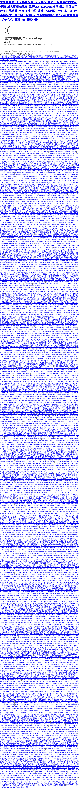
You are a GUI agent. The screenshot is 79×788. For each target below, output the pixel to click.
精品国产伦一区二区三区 (52, 115)
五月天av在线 (9, 241)
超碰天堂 (65, 176)
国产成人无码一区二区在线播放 (12, 442)
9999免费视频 (72, 358)
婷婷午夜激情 (57, 379)
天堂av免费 (27, 188)
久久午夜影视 (4, 551)
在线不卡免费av (44, 423)
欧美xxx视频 (66, 779)
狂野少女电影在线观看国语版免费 (25, 285)
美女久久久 (20, 383)
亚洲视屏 (70, 289)
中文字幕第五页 (42, 349)
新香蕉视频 (43, 343)
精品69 (37, 777)
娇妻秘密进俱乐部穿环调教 (29, 228)
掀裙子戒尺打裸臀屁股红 (45, 180)
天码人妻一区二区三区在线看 (44, 689)
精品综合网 (57, 127)
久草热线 (35, 192)
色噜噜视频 (28, 287)
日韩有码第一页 (5, 609)
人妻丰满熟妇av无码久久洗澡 (56, 218)
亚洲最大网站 (8, 649)
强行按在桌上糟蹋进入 (31, 251)
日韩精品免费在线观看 (16, 213)
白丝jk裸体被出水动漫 (23, 167)
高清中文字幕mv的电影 (39, 167)
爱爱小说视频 (4, 385)
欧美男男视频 (29, 127)
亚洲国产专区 (9, 86)
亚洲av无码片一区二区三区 (11, 697)
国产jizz (4, 458)
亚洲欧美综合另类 (49, 465)
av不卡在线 (32, 525)
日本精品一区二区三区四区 (45, 197)
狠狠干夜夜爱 (38, 104)
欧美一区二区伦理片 (59, 760)
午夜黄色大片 (48, 247)
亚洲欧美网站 (70, 626)
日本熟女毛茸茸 (11, 63)
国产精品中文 (32, 764)
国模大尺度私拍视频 (64, 756)
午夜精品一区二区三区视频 (35, 224)
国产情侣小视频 (35, 65)
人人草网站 (24, 218)
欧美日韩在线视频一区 (66, 184)
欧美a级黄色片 (25, 379)
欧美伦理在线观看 (60, 180)
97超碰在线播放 (10, 203)
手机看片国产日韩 (49, 448)
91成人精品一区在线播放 (31, 528)
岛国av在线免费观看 (46, 469)
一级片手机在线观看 (47, 557)
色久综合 (45, 584)
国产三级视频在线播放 (61, 645)
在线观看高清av (53, 349)
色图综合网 (31, 630)
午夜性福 (7, 771)
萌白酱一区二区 (29, 94)
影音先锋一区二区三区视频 (30, 371)
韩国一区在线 (48, 352)
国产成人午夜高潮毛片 (64, 172)
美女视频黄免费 (10, 421)
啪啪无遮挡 (39, 243)
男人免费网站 (44, 75)
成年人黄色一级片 (14, 165)
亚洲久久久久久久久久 (22, 704)
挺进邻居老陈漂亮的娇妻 (62, 197)
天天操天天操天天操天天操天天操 (52, 582)
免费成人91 (44, 100)
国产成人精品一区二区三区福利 (45, 322)
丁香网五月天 (7, 636)
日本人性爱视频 (31, 146)
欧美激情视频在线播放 (61, 366)
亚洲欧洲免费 (61, 140)
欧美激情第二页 (27, 174)
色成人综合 (54, 754)
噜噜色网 (43, 203)
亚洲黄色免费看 (7, 155)
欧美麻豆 (39, 561)
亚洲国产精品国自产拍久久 (69, 243)
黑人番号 (17, 130)
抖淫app (32, 777)
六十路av (21, 410)
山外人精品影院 (52, 341)
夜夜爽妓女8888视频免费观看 (33, 708)
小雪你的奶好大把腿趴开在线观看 (31, 83)
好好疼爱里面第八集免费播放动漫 (19, 88)
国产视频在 (22, 609)
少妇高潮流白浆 (59, 352)
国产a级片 (61, 636)
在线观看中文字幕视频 (18, 291)
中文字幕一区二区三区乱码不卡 (15, 224)
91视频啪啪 (67, 722)
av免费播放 (49, 460)
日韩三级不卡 (24, 605)
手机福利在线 (42, 540)
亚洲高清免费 (35, 469)
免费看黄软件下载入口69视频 (28, 559)
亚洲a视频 (21, 553)
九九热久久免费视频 (68, 314)
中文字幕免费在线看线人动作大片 (18, 681)
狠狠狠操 (63, 607)
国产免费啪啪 (55, 178)
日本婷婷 (61, 109)
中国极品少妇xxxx (48, 507)
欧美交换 (40, 285)
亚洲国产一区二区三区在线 (60, 211)
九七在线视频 (25, 469)
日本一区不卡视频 (72, 505)
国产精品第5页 (10, 73)
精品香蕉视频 (22, 243)
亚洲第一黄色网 (53, 289)
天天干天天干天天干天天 (17, 416)
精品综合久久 (42, 291)
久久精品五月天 (48, 144)
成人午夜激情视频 (61, 245)
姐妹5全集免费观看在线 (37, 611)
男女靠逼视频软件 (25, 599)
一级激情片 (44, 251)
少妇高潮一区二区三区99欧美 (37, 86)
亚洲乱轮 (47, 268)
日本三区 (66, 90)
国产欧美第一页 (51, 113)
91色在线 (3, 396)
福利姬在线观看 (24, 65)
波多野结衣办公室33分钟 (44, 155)
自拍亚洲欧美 (62, 194)
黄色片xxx (70, 128)
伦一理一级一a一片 (49, 81)
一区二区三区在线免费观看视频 (43, 645)
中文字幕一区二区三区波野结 (24, 484)
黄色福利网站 (47, 157)
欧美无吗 (19, 394)
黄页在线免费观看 (30, 404)
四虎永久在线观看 (28, 84)
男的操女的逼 (61, 548)
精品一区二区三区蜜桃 (28, 161)
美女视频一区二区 (8, 637)
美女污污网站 (19, 504)
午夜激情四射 (4, 779)
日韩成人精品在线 (70, 266)
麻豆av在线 (52, 477)
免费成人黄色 (72, 549)
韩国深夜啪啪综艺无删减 (10, 249)
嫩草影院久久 (4, 151)
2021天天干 (30, 264)
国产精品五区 (13, 549)
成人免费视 (34, 379)
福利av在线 (45, 438)
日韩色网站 (37, 523)
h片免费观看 (56, 586)
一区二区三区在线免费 (27, 398)
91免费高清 (36, 283)
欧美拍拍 (59, 81)
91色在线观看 (20, 176)
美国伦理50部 (39, 257)
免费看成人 (73, 370)
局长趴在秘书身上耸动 (24, 660)
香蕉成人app (71, 725)
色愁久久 (29, 502)
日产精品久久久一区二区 (61, 84)
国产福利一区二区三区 (56, 509)
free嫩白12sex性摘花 (12, 220)
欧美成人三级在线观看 (50, 117)
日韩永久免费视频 (19, 406)
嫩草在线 (49, 553)
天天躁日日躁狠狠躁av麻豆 (42, 119)
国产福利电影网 (17, 492)
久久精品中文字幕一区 (46, 752)
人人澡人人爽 (59, 375)
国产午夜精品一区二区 (29, 109)
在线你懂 (13, 660)
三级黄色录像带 (18, 171)
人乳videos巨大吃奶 (10, 205)
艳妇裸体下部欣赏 (21, 86)
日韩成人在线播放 (31, 571)
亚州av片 (73, 174)
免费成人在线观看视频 (13, 81)
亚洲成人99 (38, 144)
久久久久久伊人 (23, 111)
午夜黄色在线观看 (21, 417)
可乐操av (61, 525)
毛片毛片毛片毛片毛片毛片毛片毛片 (55, 285)
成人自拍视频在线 (16, 84)
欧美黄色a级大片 (10, 98)
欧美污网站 (69, 280)
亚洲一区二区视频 (65, 704)
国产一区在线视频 (42, 479)
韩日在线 (62, 396)
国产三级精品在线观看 (43, 125)
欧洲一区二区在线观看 (8, 157)
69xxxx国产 (50, 134)
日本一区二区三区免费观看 (65, 121)
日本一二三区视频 (42, 741)
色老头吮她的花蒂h (60, 270)
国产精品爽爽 (64, 370)
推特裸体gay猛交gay (53, 356)
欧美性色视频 (32, 79)
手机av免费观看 (54, 607)
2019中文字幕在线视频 (37, 213)
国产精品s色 (32, 417)
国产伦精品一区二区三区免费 (19, 595)
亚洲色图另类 (5, 188)
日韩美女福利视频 (42, 171)
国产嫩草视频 (68, 460)
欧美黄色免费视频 (20, 155)
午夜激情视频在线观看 (39, 163)
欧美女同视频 (40, 402)
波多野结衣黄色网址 (68, 504)
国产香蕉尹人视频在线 (38, 599)
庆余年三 (75, 102)
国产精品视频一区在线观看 (22, 247)
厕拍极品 (73, 764)
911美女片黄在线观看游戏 (8, 402)
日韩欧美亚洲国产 (17, 326)
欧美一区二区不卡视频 (63, 770)
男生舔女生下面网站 (44, 431)
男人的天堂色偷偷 (59, 622)
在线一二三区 (18, 538)
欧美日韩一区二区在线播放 (48, 632)
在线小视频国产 (12, 77)
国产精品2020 (57, 297)
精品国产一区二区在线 (56, 161)
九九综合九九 (18, 163)
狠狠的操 (49, 412)
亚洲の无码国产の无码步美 (64, 595)
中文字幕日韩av (61, 634)
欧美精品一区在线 (19, 473)
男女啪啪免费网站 (45, 324)
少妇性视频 (10, 136)
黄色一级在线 (58, 94)
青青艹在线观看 (25, 142)
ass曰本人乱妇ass (44, 165)
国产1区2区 (34, 253)
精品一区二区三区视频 (40, 153)
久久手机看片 (27, 305)
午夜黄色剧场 (35, 100)
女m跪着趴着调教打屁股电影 (65, 435)
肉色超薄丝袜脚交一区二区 (60, 301)
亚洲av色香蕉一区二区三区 (19, 574)
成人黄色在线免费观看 (8, 150)
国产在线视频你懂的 (27, 257)
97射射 (21, 251)
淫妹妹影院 (33, 391)
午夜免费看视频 (26, 266)
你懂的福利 (31, 125)
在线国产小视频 (49, 691)
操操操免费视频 (29, 326)
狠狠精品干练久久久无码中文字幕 (62, 630)
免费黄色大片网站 (45, 588)
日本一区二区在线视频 (27, 184)
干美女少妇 (48, 662)
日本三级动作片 (48, 437)
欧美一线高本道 (47, 622)
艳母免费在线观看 (70, 88)
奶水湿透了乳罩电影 (51, 609)
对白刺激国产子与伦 (71, 322)
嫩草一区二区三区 (17, 771)
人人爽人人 (9, 293)
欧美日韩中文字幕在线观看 (27, 201)
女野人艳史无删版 (61, 706)
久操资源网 (37, 211)
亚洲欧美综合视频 (59, 79)
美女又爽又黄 (14, 151)
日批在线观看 (12, 546)
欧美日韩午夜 (14, 274)
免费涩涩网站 (52, 172)
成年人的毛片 (74, 400)
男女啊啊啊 (46, 490)
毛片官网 (66, 534)
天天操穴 (42, 429)
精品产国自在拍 (33, 195)
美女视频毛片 (41, 695)
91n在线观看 (54, 136)
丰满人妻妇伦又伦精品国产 (57, 274)
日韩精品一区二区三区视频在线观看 (66, 507)
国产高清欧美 (29, 230)
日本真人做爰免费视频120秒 (65, 63)
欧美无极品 (54, 423)
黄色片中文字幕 (48, 481)
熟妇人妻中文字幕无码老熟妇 (58, 153)
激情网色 (3, 513)
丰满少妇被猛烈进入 (13, 685)
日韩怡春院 (23, 743)
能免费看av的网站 (10, 745)
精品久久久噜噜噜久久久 (19, 444)
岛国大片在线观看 (33, 511)
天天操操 (52, 733)
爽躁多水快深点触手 (64, 86)
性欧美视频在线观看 (40, 655)
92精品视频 (10, 703)
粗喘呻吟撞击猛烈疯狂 (68, 565)
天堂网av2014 (66, 519)
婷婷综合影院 (9, 668)
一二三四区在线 (71, 209)
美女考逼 (22, 502)
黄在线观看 (10, 199)
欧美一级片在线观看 (57, 88)
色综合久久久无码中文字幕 (16, 396)
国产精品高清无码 (42, 161)
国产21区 (41, 662)
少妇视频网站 (69, 371)
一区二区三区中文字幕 (68, 283)
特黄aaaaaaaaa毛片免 (23, 100)
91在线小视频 (36, 615)
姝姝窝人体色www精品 (38, 496)
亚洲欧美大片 (72, 586)
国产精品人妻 (72, 733)
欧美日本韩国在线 (41, 398)
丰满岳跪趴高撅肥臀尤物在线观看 (33, 128)
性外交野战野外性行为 (48, 444)
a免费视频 (69, 442)
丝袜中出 (59, 331)
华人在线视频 (35, 270)
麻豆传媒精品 (44, 232)
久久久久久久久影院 (40, 174)
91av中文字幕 (4, 153)
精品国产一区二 (29, 689)
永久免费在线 (55, 674)
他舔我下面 (69, 201)
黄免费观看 (74, 113)
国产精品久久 (35, 544)
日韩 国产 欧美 (5, 735)
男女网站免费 (28, 538)
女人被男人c (23, 549)
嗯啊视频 (24, 232)
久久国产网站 (5, 660)
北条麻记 (3, 230)
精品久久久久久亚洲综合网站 (11, 128)
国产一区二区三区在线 (68, 83)
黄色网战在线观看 (32, 588)
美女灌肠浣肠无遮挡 (32, 364)
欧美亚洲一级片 (57, 148)
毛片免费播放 (52, 174)
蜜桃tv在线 (24, 333)
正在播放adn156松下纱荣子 (14, 708)
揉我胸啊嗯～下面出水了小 (9, 588)
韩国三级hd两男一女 (28, 241)
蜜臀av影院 (6, 264)
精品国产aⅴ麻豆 (13, 502)
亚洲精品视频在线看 (51, 484)
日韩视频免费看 (10, 425)
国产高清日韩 (46, 211)
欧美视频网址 (58, 624)
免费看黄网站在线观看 (20, 525)
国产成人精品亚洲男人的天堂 (52, 278)
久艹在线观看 (19, 613)
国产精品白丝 (11, 393)
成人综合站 (44, 733)
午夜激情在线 (38, 710)
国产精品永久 (66, 331)
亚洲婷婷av (30, 132)
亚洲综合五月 (42, 391)
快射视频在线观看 (49, 452)
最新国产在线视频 (63, 239)
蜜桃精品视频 (60, 615)
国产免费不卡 (70, 785)
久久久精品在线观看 (42, 150)
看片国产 (28, 739)
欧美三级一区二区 (34, 203)
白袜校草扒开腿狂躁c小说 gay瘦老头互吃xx (39, 396)
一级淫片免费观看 (13, 222)
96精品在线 (3, 306)
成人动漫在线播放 (66, 287)
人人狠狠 (38, 674)
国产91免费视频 (13, 295)
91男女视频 (63, 349)
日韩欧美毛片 (45, 88)
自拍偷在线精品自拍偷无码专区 (20, 347)
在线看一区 (17, 109)
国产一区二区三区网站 (28, 318)
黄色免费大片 (59, 151)
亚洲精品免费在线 (13, 398)
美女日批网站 (34, 63)
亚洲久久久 (13, 454)
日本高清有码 (32, 180)
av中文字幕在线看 (42, 201)
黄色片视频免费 (12, 314)
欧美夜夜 (16, 781)
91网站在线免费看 (53, 599)
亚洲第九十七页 (15, 735)
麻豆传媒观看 (40, 121)
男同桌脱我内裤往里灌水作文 (50, 283)
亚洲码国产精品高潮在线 (30, 678)
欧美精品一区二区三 (12, 611)
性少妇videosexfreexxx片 (52, 532)
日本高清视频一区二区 (60, 475)
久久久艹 (40, 393)
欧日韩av (58, 689)
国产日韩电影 (73, 62)
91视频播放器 (9, 138)
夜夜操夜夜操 (22, 92)
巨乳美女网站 (22, 148)
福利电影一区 (38, 676)
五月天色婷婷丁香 (73, 245)
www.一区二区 (5, 507)
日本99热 (32, 90)
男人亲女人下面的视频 (68, 241)
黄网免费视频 (23, 352)
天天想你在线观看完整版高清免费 (18, 159)
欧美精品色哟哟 (56, 446)
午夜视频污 (12, 659)
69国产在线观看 (61, 111)
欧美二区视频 (34, 375)
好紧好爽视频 (60, 201)
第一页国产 (49, 387)
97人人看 (73, 546)
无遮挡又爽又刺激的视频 (63, 142)
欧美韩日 (73, 582)
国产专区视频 (27, 423)
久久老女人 (23, 389)
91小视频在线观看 (27, 301)
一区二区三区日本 (56, 96)
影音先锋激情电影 (8, 460)
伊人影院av (56, 83)
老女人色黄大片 (64, 603)
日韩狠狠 (32, 683)
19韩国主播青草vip (22, 320)
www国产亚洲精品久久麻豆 (38, 218)
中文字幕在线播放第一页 (26, 639)
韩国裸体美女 (22, 125)
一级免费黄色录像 (6, 664)
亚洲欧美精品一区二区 (51, 184)
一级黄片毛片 (47, 102)
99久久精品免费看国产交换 (55, 377)
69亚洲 (57, 465)
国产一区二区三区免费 (35, 620)
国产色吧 (32, 542)
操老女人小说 (7, 83)
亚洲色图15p (39, 115)
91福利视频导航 (50, 188)
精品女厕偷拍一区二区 (69, 394)
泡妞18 (74, 373)
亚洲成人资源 (25, 165)
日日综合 (35, 69)
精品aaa (56, 396)
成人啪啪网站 (22, 454)
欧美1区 (12, 548)
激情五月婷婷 (18, 419)
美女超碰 (26, 368)
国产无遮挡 (54, 194)
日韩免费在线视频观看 (39, 303)
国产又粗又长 (29, 115)
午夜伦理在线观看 (65, 754)
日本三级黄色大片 (16, 188)
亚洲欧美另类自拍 (65, 680)
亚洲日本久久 (29, 412)
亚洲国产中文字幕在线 (31, 138)
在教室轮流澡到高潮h (7, 622)
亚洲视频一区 (64, 400)
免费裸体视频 (61, 766)
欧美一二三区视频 (50, 471)
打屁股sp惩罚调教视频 (54, 337)
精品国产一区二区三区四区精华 (45, 458)
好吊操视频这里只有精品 (23, 207)
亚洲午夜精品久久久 (27, 515)
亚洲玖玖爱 (4, 605)
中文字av (4, 209)
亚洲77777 (73, 593)
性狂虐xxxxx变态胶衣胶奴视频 (32, 465)
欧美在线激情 (65, 427)
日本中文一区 (29, 555)
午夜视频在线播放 (26, 437)
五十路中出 (53, 419)
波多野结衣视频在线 (54, 62)
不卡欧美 (57, 387)
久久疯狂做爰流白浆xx (33, 176)
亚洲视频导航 (12, 360)
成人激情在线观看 (8, 504)
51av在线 (59, 176)
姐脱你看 (21, 71)
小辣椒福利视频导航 (40, 408)
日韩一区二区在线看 (30, 393)
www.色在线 (56, 681)
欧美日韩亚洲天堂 (16, 174)
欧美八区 (59, 190)
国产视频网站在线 (70, 521)
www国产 (40, 417)
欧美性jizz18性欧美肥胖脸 (24, 523)
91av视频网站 (12, 111)
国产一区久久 (28, 408)
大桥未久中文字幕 (23, 540)
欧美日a (10, 94)
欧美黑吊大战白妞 (58, 119)
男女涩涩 (21, 261)
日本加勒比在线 (73, 194)
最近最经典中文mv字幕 (27, 121)
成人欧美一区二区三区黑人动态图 (26, 701)
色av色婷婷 (48, 98)
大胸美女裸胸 (29, 358)
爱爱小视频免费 (73, 687)
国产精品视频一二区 (45, 192)
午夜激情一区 (23, 752)
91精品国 (39, 385)
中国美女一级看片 (58, 324)
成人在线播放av (42, 217)
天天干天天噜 (39, 484)
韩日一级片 (49, 306)
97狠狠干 (76, 67)
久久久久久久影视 (54, 383)
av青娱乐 (35, 477)
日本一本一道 (19, 230)
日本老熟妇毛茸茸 (37, 102)
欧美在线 (15, 65)
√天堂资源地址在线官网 (68, 192)
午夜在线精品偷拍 (51, 140)
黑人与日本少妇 (42, 109)
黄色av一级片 (42, 107)
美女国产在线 (31, 239)
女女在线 (28, 226)
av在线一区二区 (13, 169)
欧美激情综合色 (36, 81)
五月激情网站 (41, 750)
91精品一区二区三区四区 (8, 634)
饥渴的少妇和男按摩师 (62, 764)
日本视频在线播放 (51, 128)
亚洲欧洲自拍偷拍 (36, 368)
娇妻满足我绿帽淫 (42, 517)
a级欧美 (3, 236)
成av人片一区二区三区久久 (34, 280)
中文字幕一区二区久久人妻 (54, 213)
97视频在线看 (9, 255)
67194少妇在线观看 (65, 710)
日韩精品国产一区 (56, 169)
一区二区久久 (40, 159)
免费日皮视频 (55, 354)
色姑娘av (36, 423)
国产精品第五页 (48, 572)
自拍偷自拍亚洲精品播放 (8, 195)
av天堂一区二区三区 (25, 236)
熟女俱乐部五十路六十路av (67, 117)
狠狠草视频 (37, 438)
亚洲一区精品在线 (23, 634)
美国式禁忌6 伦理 (18, 370)
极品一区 (22, 364)
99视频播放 (60, 456)
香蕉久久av (15, 180)
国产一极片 (41, 134)
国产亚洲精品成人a (72, 548)
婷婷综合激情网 (38, 272)
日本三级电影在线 (27, 655)
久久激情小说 (67, 67)
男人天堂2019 (36, 567)
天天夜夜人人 (19, 197)
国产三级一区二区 (54, 364)
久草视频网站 (26, 303)
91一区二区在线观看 (71, 182)
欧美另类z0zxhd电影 (41, 264)
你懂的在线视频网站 (38, 592)
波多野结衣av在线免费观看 (27, 385)
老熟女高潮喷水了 (54, 335)
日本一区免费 (4, 245)
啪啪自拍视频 (26, 81)
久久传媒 (22, 220)
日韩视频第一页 (64, 295)
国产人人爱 (29, 676)
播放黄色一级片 (72, 607)
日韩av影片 (15, 184)
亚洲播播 (53, 438)
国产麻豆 (74, 306)
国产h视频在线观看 (60, 186)
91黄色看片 (22, 215)
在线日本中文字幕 (15, 391)
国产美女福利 (38, 664)
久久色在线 (68, 102)
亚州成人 (52, 201)
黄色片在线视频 (20, 517)
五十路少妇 (16, 83)
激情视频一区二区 (41, 62)
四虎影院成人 (29, 427)
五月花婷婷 (47, 262)
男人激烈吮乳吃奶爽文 (37, 595)
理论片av (66, 230)
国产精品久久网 (69, 73)
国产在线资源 (29, 67)
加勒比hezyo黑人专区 (58, 138)
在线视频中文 (48, 393)
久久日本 (48, 148)
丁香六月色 (13, 104)
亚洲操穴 (69, 766)
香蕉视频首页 (68, 408)
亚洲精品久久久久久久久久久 (40, 178)
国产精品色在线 (44, 194)
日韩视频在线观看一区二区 (69, 155)
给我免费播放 (47, 222)
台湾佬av (59, 454)
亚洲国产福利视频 (47, 297)
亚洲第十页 (53, 150)
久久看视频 (29, 310)
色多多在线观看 (14, 605)
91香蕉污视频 (25, 130)
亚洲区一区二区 (22, 195)
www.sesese (23, 117)
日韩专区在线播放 (6, 303)
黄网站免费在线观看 (45, 379)
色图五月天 (11, 463)
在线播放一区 (22, 563)
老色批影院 (18, 423)
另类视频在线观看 (31, 747)
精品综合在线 (44, 96)
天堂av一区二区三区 (32, 341)
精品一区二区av (50, 781)
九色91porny (35, 534)
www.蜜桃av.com (21, 144)
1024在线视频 (29, 647)
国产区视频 (24, 764)
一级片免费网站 (46, 261)
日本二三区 (58, 513)
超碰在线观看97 (37, 586)
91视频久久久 (20, 341)
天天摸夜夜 (12, 287)
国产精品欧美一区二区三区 (53, 90)
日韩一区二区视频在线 (26, 234)
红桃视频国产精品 (20, 132)
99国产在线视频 (10, 687)
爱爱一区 (39, 239)
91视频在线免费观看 (9, 282)
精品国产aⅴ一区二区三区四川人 (56, 492)
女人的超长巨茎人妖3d (63, 458)
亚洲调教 (52, 176)
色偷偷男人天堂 (21, 532)
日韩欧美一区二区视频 (28, 590)
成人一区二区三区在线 (36, 320)
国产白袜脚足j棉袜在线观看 (69, 107)
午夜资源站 (17, 146)
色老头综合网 (58, 230)
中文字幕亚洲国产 (57, 73)
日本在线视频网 (66, 333)
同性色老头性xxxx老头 (71, 557)
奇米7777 (71, 186)
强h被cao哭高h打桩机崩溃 (12, 400)
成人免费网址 (44, 488)
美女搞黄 (24, 467)
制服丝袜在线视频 (31, 71)
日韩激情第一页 (37, 293)
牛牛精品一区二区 (6, 525)
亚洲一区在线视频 (50, 634)
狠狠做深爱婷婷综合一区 (62, 306)
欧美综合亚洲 (52, 86)
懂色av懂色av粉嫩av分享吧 (26, 446)
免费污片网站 (52, 251)
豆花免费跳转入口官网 (48, 766)
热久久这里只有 (61, 163)
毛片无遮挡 (52, 479)
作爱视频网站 (25, 102)
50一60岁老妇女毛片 (26, 249)
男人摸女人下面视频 (50, 664)
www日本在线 (46, 768)
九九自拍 (30, 98)
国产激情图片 (74, 211)
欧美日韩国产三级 (54, 276)
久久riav (31, 106)
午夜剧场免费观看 (20, 324)
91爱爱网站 (56, 234)
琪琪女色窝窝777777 (70, 655)
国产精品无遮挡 (65, 220)
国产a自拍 (51, 398)
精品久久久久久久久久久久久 (30, 297)
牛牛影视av (45, 176)
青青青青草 (73, 301)
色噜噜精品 (55, 404)
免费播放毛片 (52, 217)
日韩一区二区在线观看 (12, 102)
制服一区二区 (46, 615)
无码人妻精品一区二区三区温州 (14, 427)
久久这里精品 (15, 253)
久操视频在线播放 (63, 305)
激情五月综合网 (49, 280)
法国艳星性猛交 (12, 364)
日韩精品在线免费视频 (68, 356)
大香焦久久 (62, 574)
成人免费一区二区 (30, 419)
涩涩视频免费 (73, 368)
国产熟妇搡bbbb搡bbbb (68, 253)
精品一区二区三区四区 (54, 779)
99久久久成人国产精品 (11, 438)
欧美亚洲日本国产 (52, 672)
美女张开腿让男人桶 (38, 188)
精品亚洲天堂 (52, 264)
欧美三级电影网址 (8, 172)
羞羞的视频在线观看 (69, 169)
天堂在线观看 (32, 454)
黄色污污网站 (71, 274)
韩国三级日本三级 (57, 722)
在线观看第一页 (20, 136)
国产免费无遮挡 (38, 98)
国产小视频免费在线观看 (47, 111)
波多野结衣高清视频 (51, 358)
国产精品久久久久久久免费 (27, 182)
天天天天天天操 (21, 203)
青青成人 (31, 458)
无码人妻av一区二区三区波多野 (17, 630)
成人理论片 (32, 574)
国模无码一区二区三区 (51, 710)
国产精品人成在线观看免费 (67, 291)
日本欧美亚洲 (69, 584)
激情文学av (48, 760)
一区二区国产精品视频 (20, 272)
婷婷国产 (57, 134)
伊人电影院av (59, 572)
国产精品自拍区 (69, 119)
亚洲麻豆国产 (17, 733)
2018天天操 (75, 234)
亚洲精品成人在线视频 (23, 157)
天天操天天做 (31, 377)
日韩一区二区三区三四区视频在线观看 (24, 107)
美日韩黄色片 (40, 377)
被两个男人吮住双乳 (10, 71)
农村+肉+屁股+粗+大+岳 (34, 199)
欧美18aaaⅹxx (11, 320)
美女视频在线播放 (64, 345)
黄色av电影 (32, 561)
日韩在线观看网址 (37, 452)
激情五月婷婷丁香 (24, 329)
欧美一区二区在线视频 (54, 463)
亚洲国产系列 (50, 318)
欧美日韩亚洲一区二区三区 (52, 385)
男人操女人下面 (19, 127)
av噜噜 (50, 326)
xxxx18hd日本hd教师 (46, 195)
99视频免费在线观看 (20, 561)
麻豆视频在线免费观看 (14, 448)
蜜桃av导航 (61, 92)
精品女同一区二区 (68, 618)
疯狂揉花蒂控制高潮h (70, 123)
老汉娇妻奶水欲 (43, 238)
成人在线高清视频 (22, 349)
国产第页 (41, 79)
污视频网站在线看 (13, 433)
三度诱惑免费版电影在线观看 (65, 467)
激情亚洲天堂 (68, 94)
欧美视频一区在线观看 (41, 151)
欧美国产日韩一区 (39, 551)
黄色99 (50, 84)
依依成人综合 (46, 354)
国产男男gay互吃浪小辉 (56, 100)
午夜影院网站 (38, 609)
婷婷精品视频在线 (53, 362)
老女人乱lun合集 (54, 226)
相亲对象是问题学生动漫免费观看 (65, 144)
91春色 (73, 779)
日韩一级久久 (72, 563)
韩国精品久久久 (37, 169)
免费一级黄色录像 (14, 96)
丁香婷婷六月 (7, 492)
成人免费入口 (38, 345)
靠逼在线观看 (11, 100)
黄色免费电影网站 (25, 222)
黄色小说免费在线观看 (12, 301)
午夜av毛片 (57, 519)
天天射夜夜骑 (60, 444)
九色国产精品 (23, 276)
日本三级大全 (24, 536)
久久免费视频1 (40, 132)
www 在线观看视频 (58, 261)
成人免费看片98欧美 (34, 666)
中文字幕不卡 (63, 404)
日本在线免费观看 (51, 249)
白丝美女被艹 (36, 425)
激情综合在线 (23, 758)
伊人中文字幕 (20, 571)
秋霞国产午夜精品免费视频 (39, 536)
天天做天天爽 (65, 490)
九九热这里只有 (45, 301)
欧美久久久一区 (58, 553)
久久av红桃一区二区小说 (12, 218)
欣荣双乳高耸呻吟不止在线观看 (63, 222)
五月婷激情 (13, 553)
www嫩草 (55, 649)
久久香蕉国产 (55, 406)
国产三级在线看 (37, 636)
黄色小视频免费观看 (18, 115)
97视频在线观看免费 (41, 607)
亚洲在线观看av (19, 603)
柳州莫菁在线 (35, 88)
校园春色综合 (74, 389)
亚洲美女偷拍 (33, 111)
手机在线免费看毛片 (8, 712)
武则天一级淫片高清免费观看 (48, 69)
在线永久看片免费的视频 (43, 234)
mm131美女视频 (70, 450)
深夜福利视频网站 (31, 473)
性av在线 (29, 490)
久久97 (17, 498)
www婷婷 (19, 393)
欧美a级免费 (75, 272)
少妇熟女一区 (59, 408)
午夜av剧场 (4, 213)
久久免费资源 (39, 67)
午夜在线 (30, 308)
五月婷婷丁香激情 (70, 151)
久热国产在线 (34, 130)
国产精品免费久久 (27, 697)
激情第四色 (9, 127)
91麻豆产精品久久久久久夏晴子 (35, 356)
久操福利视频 (50, 159)
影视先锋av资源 (27, 153)
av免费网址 (24, 79)
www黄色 (46, 136)
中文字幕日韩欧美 (19, 186)
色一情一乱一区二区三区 (45, 71)
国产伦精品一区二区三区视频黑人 (27, 73)
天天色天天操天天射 (42, 92)
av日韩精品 (55, 243)
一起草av (48, 502)
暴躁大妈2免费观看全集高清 (54, 257)
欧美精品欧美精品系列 (61, 282)
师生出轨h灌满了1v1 (9, 383)
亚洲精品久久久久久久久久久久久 (61, 165)
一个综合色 (4, 502)
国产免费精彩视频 (41, 84)
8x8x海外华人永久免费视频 (23, 69)
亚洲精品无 (43, 678)
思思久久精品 (19, 460)
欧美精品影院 (32, 685)
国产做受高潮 (42, 335)
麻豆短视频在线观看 (6, 324)
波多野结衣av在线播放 (9, 683)
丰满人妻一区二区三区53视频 (56, 255)
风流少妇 (66, 297)
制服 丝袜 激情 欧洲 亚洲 (14, 305)
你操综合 (62, 69)
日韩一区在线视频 (34, 582)
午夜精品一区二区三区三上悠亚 (28, 75)
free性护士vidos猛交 (42, 613)
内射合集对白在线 (37, 704)
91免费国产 (15, 79)
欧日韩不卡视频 (65, 130)
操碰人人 (52, 613)
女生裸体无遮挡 (40, 603)
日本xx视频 (68, 343)
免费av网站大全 (72, 745)
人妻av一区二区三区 (64, 132)
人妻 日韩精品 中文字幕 (55, 540)
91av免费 (57, 437)
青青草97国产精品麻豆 (26, 450)
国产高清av (52, 500)
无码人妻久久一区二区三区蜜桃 (27, 123)
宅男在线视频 (12, 408)
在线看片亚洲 (68, 517)
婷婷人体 (3, 398)
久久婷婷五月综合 (48, 215)
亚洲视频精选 (32, 773)
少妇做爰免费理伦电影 (17, 747)
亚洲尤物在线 (64, 559)
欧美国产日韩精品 (63, 414)
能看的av (62, 347)
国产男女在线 (8, 645)
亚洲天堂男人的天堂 (50, 239)
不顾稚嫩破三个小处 (12, 316)
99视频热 (64, 586)
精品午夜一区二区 (45, 727)
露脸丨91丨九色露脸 (57, 576)
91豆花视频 (60, 450)
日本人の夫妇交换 (68, 104)
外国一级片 (56, 98)
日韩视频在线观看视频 (7, 62)
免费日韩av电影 (40, 672)
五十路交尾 (56, 192)
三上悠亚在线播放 (62, 318)
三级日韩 (62, 785)
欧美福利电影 (30, 155)
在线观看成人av (66, 178)
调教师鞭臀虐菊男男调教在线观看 (34, 492)
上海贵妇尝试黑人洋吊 (7, 676)
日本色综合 (20, 287)
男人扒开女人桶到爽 (71, 303)
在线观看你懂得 (64, 262)
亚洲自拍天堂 (26, 569)
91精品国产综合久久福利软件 (26, 282)
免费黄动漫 (7, 65)
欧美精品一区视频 (69, 195)
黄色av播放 (12, 394)
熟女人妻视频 (37, 437)
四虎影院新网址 (27, 768)
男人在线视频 (19, 226)
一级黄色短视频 (31, 653)
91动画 (23, 146)
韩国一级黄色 (21, 259)
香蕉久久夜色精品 (48, 737)
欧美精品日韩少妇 (39, 756)
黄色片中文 (13, 620)
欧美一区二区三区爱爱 (12, 511)
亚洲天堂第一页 (41, 624)
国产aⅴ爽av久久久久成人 (51, 287)
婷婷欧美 (21, 429)
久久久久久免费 (53, 167)
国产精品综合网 (65, 234)
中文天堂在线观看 (48, 513)
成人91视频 (37, 768)
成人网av (65, 171)
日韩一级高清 (63, 628)
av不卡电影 (39, 783)
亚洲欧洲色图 (57, 157)
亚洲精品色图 (18, 94)
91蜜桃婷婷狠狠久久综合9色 (25, 150)
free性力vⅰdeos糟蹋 (61, 733)
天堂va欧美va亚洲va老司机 (69, 701)
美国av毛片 (61, 339)
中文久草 (72, 90)
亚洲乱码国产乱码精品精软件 (15, 67)
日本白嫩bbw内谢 (62, 670)
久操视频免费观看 (44, 253)
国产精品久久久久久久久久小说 (20, 496)
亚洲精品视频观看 (20, 490)
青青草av (36, 301)
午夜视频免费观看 (65, 373)
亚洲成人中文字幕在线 (56, 584)
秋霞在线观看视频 (29, 442)
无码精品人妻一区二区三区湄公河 (18, 601)
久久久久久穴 (32, 134)
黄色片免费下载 (60, 280)
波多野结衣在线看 (41, 427)
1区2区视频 (30, 609)
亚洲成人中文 (16, 569)
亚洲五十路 (10, 207)
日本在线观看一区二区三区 (30, 670)
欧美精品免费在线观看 (34, 215)
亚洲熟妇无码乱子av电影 (22, 452)
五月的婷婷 (16, 337)
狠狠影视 (33, 159)
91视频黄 (50, 624)
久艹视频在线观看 (23, 205)
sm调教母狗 (53, 725)
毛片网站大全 (60, 209)
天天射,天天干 (50, 381)
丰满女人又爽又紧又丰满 (35, 532)
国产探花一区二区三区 (9, 368)
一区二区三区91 (47, 368)
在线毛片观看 (30, 312)
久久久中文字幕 (69, 217)
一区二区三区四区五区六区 (20, 90)
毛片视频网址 (49, 461)
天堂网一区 (56, 601)
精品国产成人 (51, 670)
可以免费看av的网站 (68, 215)
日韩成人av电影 (63, 264)
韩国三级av (21, 217)
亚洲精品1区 (60, 322)
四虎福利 (13, 722)
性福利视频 (40, 90)
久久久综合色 (26, 192)
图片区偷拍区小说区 (68, 134)
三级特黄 (11, 366)
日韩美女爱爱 (63, 425)
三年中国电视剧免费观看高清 (29, 190)
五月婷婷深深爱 (72, 228)
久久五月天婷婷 (30, 197)
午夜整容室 (41, 473)
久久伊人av (50, 706)
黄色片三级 (51, 163)
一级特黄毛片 (42, 337)
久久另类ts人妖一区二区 (48, 63)
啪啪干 (20, 368)
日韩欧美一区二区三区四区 (18, 134)
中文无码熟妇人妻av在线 (38, 605)
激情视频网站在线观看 (12, 590)
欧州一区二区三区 (33, 232)
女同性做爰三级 (37, 157)
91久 (1, 109)
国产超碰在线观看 (24, 63)
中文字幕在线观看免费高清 (53, 67)
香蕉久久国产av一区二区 (69, 689)
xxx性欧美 (43, 172)
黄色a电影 (56, 389)
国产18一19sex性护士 (17, 404)
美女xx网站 (60, 479)
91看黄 (47, 224)
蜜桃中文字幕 (66, 544)
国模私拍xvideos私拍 (58, 182)
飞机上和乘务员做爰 (59, 659)
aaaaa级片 (51, 408)
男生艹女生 (10, 238)
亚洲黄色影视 (43, 329)
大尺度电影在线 (20, 199)
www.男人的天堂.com (32, 429)
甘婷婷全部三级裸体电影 (47, 190)
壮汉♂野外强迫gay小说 (26, 710)
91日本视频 (27, 745)
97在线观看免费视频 (32, 632)
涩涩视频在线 (51, 695)
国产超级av (38, 450)
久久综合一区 (15, 515)
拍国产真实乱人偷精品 (7, 773)
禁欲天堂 (57, 565)
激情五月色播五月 (45, 530)
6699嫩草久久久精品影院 (60, 561)
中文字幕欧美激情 (50, 209)
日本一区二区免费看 (39, 255)
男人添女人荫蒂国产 (16, 299)
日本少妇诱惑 (53, 238)
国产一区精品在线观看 (28, 785)
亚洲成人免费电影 (62, 159)
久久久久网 (49, 259)
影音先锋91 (10, 119)
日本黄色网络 (14, 142)
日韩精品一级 (54, 224)
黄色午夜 (24, 685)
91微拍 (13, 461)
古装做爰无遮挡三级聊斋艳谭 (29, 274)
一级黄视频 (45, 580)
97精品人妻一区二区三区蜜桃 (20, 373)
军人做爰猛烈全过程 (9, 748)
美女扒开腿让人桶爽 (21, 703)
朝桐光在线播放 (41, 525)
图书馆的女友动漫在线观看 (63, 481)
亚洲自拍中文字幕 (70, 509)
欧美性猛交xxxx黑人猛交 (39, 626)
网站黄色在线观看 (60, 523)
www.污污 (11, 194)
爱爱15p (3, 559)
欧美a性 (65, 743)
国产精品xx (69, 79)
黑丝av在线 (56, 155)
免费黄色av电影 (21, 461)
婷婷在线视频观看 (71, 494)
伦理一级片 (9, 192)
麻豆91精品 (72, 406)
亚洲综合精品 (12, 125)
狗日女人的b (25, 593)
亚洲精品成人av (53, 291)
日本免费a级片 (66, 115)
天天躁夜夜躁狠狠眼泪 (34, 117)
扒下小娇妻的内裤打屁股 (36, 714)
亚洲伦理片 (64, 276)
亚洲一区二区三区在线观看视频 (48, 220)
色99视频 (18, 241)
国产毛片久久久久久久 (36, 703)
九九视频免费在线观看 (36, 140)
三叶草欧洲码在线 (52, 574)
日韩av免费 (72, 613)
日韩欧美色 (52, 435)
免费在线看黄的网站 (30, 494)
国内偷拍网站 (17, 645)
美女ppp (20, 408)
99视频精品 (39, 184)
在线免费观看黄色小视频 (56, 303)
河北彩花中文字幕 (25, 331)
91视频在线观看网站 (6, 69)
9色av (60, 609)
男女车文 (63, 391)
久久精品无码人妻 (35, 737)
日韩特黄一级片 (40, 94)
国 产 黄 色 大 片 (45, 528)
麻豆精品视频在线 (27, 770)
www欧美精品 (50, 592)
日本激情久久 (62, 488)
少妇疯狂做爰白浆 (10, 167)
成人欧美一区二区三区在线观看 (51, 65)
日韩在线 (65, 62)
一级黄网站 (17, 192)
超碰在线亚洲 (43, 77)
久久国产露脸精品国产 (21, 375)
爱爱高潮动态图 (71, 643)
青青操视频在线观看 (17, 479)
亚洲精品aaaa (46, 674)
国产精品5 (31, 92)
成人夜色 (27, 299)
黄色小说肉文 (63, 672)
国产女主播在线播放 (36, 634)
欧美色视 (71, 739)
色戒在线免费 (68, 257)
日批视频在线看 (48, 186)
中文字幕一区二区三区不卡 (31, 733)
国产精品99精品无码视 (17, 358)
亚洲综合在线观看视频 (18, 731)
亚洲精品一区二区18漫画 (19, 106)
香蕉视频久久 (53, 329)
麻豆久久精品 (9, 701)
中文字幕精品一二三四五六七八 (17, 582)
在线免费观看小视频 (54, 360)
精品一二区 (27, 163)
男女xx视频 (16, 519)
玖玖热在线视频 (58, 102)
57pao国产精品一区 (11, 182)
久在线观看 (60, 381)
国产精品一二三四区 (12, 190)
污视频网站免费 (70, 92)
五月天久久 (26, 238)
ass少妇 (51, 151)
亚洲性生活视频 (57, 421)
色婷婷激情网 (40, 241)
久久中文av (53, 92)
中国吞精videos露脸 (12, 121)
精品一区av (40, 446)
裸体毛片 (58, 215)
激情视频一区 (21, 98)
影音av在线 (23, 316)
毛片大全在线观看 (40, 362)
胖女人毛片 (59, 410)
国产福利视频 (39, 358)
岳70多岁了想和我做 (63, 188)
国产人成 (50, 563)
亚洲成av (38, 354)
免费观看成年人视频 (43, 182)
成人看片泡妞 (15, 371)
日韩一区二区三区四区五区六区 (39, 712)
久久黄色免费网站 (25, 178)
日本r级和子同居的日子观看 (63, 469)
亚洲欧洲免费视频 (34, 444)
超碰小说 (48, 735)
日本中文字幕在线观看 (43, 630)
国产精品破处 (71, 255)
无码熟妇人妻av (6, 184)
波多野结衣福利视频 (13, 161)
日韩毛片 (53, 416)
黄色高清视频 (39, 760)
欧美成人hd (18, 651)
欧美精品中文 (38, 770)
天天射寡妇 (18, 238)
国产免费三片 (16, 475)
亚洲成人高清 (8, 490)
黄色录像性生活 (51, 121)
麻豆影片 (36, 548)
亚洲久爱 (31, 144)
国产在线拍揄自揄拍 (14, 209)
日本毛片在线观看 (70, 375)
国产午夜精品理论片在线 (42, 406)
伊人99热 (16, 228)
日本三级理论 (72, 771)
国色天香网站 (9, 423)
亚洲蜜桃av (28, 410)
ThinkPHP (7, 51)
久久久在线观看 (13, 276)
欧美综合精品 (38, 268)
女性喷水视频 (15, 232)
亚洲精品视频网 (66, 555)
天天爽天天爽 (65, 676)
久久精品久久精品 (47, 270)
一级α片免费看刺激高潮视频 (44, 127)
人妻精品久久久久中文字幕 (43, 618)
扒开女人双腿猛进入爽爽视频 (25, 62)
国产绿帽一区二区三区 (48, 546)
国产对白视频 (42, 477)
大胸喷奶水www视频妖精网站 (19, 777)
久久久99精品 (38, 572)
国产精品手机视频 (38, 247)
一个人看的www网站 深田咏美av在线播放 (31, 327)
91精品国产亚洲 (9, 624)
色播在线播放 (44, 416)
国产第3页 (27, 456)
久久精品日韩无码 (41, 326)
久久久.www (71, 270)
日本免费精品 (4, 496)
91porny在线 (47, 314)
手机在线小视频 (71, 347)
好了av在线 (11, 176)
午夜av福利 (73, 282)
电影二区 (39, 186)
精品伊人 (32, 482)
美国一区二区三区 (14, 670)
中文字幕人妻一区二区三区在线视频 (46, 106)
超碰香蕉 (29, 293)
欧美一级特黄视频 (21, 194)
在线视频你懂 (35, 299)
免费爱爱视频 (31, 563)
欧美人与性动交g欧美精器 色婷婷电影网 (22, 354)
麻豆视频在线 (7, 475)
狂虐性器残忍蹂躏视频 (35, 314)
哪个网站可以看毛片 (6, 419)
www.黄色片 (22, 414)
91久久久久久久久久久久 (40, 226)
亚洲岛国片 (37, 305)
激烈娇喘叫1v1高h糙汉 (32, 172)
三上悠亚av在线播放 (54, 616)
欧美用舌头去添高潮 (50, 345)
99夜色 (26, 213)
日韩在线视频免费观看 (18, 239)
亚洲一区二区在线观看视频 (28, 433)
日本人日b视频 (12, 283)
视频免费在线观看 (11, 201)
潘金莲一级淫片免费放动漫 (36, 306)
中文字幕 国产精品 (27, 289)
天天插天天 (48, 79)
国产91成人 (25, 507)
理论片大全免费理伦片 (36, 758)
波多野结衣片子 (10, 578)
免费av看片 (54, 488)
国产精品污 (39, 352)
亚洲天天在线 (8, 130)
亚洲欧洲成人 (59, 486)
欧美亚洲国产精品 (64, 238)
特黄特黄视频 (21, 377)
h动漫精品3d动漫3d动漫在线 (47, 414)
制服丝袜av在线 (23, 360)
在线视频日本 (33, 752)
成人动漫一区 (63, 639)
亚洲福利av (62, 289)
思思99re (2, 526)
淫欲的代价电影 (34, 488)
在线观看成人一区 (65, 515)
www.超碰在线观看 (54, 427)
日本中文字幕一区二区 (25, 104)
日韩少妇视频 (40, 282)
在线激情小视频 (45, 138)
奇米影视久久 (71, 528)
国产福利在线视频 (14, 140)
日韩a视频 (10, 469)
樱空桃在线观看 (55, 593)
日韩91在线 (4, 391)
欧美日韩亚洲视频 (32, 220)
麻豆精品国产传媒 (14, 318)
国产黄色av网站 (49, 245)
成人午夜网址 (66, 157)
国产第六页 (12, 597)
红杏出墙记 (34, 165)
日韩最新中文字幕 (67, 668)
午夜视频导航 (70, 312)
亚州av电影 (4, 354)
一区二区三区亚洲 (16, 153)
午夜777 (32, 674)
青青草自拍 (47, 199)
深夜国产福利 (59, 590)
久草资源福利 (64, 316)
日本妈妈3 (51, 764)
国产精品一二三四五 (41, 775)
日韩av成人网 (37, 287)
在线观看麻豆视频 (55, 75)
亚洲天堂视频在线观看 (41, 295)
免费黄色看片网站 (57, 482)
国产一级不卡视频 (13, 234)
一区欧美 (65, 605)
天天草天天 (41, 651)
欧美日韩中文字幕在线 (47, 762)
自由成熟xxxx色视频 (51, 350)
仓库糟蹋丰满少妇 (65, 350)
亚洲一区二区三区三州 (61, 368)
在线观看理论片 (5, 509)
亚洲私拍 (34, 456)
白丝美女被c (28, 283)
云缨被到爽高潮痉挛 (33, 416)
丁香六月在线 (62, 597)
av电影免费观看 (33, 194)
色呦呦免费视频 (62, 150)
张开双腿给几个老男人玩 (50, 425)
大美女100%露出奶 (14, 655)
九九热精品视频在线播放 (56, 343)
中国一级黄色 (41, 574)
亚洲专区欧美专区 (51, 132)
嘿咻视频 (65, 678)
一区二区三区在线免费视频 (37, 463)
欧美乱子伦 (6, 482)
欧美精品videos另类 (19, 362)
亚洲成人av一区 (14, 607)
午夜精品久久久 (39, 249)
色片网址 (32, 352)
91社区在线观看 (40, 412)
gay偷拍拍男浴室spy (21, 458)
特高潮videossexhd (22, 722)
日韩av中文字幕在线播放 (34, 136)
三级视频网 (72, 293)
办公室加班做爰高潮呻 (47, 467)
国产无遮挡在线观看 (35, 584)
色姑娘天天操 (53, 295)
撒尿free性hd (54, 628)
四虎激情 (47, 722)
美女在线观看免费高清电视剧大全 (15, 435)
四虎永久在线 (23, 781)
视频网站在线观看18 (10, 639)
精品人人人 (11, 349)
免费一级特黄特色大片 (71, 572)
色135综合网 (50, 486)
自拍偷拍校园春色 (48, 142)
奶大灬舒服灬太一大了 (53, 651)
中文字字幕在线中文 (9, 278)
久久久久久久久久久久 (58, 528)
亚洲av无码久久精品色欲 (29, 337)
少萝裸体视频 (22, 77)
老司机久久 (69, 647)
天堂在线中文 (32, 316)
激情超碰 (15, 356)
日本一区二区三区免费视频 (56, 731)
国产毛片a (50, 605)
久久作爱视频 (66, 379)
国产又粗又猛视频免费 (9, 339)
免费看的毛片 (66, 127)
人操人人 (20, 283)
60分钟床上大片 (37, 331)
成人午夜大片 (70, 268)
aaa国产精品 (22, 672)
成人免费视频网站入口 (52, 241)
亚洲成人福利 (7, 79)
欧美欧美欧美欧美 (45, 73)
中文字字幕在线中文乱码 (40, 207)
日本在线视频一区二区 (23, 270)
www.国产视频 (13, 215)
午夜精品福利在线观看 (11, 352)
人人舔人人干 (47, 561)
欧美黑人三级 (36, 513)
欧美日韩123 (11, 312)
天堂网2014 (69, 138)
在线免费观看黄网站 (60, 563)
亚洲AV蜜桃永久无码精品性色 (35, 113)
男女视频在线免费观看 (29, 651)
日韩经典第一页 (33, 77)
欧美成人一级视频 (53, 391)
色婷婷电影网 (61, 128)
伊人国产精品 (5, 764)
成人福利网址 (5, 274)
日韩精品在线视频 (60, 752)
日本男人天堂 (20, 676)
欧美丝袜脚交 (53, 109)
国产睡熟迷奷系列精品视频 (24, 119)
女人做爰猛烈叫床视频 (56, 77)
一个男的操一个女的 (40, 310)
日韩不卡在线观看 (62, 613)
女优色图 (22, 356)
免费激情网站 (35, 557)
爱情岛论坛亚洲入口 (26, 151)
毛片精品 (46, 169)
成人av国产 (35, 329)
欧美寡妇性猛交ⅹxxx (54, 729)
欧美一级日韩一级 (55, 171)
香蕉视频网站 (72, 150)
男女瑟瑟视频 (66, 205)
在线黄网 (60, 217)
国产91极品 (55, 262)
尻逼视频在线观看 (59, 442)
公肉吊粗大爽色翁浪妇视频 (52, 104)
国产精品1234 (73, 620)
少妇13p (65, 65)
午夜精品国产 (64, 389)
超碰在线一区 (8, 109)
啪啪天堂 (21, 628)
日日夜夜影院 (43, 228)
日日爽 (53, 615)
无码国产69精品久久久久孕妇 (13, 456)
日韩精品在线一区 (17, 494)
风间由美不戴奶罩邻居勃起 (67, 251)
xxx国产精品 (17, 440)
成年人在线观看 (5, 563)
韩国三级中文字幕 (70, 161)
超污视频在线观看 (55, 207)
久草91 (12, 484)
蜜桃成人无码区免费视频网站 (43, 230)
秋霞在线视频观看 (66, 224)
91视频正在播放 (12, 446)
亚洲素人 (61, 484)
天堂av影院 (36, 754)
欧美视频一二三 (56, 205)
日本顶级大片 (66, 96)
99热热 (30, 272)
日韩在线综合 (60, 647)
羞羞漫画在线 (19, 138)
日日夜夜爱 (29, 505)
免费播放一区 (57, 708)
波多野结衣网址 (5, 115)
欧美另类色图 (38, 505)
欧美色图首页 (6, 356)
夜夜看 (52, 521)
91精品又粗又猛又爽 (12, 389)
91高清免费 (69, 203)
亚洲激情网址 (47, 83)
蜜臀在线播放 (4, 104)
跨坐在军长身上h (8, 651)
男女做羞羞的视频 (64, 106)
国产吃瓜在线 (8, 228)
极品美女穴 (48, 272)
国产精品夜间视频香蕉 (18, 308)
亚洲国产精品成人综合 (12, 297)
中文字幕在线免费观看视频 (40, 373)
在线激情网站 (37, 490)
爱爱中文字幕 (11, 615)
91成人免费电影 (67, 473)
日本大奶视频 (34, 339)
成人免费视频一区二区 (50, 636)
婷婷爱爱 (3, 63)
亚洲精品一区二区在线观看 (60, 125)
